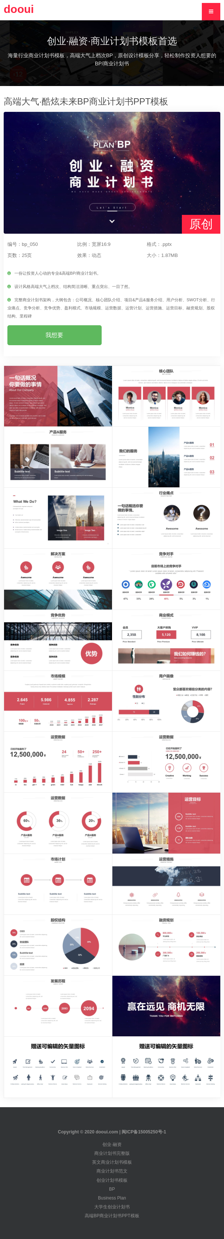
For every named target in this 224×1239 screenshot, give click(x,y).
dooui (19, 9)
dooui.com (107, 1132)
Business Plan (112, 1198)
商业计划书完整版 (112, 1153)
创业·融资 (111, 1144)
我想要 (54, 335)
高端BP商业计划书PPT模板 (112, 1215)
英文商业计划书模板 (112, 1162)
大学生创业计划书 (112, 1206)
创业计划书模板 (112, 1180)
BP (112, 1189)
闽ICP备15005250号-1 (144, 1132)
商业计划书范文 (112, 1171)
